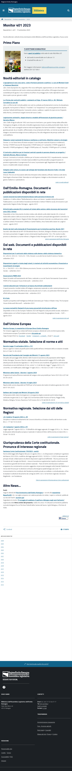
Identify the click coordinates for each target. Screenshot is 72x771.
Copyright (48, 730)
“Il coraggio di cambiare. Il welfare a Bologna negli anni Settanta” (41, 500)
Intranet (3, 761)
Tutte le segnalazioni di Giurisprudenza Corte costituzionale (52, 480)
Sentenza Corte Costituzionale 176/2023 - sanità (21, 451)
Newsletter (8, 19)
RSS (11, 757)
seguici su (65, 516)
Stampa (66, 529)
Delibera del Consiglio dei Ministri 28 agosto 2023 (21, 392)
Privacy (49, 734)
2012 (2, 585)
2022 (2, 553)
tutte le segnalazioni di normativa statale (55, 402)
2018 (2, 566)
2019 (2, 563)
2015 (2, 575)
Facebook (22, 336)
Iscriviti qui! (20, 497)
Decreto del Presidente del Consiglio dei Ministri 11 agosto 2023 (26, 355)
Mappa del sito (41, 734)
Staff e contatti (42, 706)
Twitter (28, 336)
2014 (2, 578)
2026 (2, 541)
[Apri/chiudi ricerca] (68, 10)
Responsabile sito (6, 749)
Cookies (55, 734)
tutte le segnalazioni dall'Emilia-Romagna (57, 239)
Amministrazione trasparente (46, 722)
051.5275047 (44, 704)
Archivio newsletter (19, 19)
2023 (28, 19)
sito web (56, 336)
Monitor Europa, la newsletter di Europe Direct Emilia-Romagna (26, 328)
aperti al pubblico (34, 53)
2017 (2, 569)
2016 (2, 572)
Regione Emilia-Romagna (9, 2)
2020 (2, 559)
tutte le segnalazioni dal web (61, 318)
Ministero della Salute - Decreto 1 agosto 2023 (20, 372)
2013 (2, 581)
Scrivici (9, 753)
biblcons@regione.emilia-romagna (53, 67)
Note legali (40, 730)
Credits (3, 753)
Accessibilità (5, 757)
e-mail (45, 708)
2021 (2, 556)
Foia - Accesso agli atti (44, 726)
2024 (2, 547)
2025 (2, 544)
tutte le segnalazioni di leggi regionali (58, 437)
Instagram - (36, 336)
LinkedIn (44, 336)
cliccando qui (36, 333)
